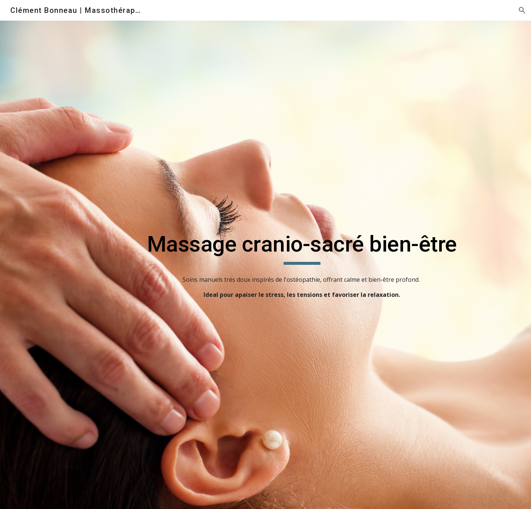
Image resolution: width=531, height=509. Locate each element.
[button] (522, 10)
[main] (301, 247)
